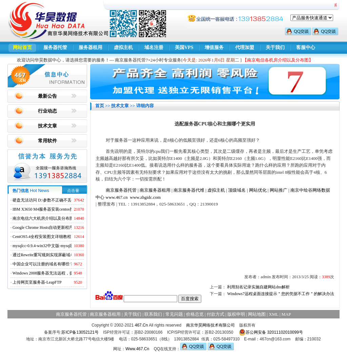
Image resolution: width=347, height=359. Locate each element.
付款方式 (215, 314)
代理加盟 (244, 47)
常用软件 (47, 140)
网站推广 (278, 190)
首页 (99, 105)
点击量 (73, 190)
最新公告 (47, 96)
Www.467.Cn (137, 348)
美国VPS (184, 47)
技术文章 (47, 125)
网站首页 (22, 47)
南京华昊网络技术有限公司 (210, 325)
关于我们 (275, 47)
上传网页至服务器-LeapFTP (37, 282)
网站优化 (258, 190)
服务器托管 (55, 47)
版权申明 (236, 314)
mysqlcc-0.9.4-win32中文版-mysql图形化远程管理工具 (60, 245)
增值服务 (214, 47)
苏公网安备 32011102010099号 (271, 332)
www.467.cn (116, 197)
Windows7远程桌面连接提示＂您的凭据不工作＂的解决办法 (280, 293)
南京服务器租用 (155, 190)
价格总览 (195, 314)
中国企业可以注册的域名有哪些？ (43, 264)
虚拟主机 (123, 47)
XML (273, 314)
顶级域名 (237, 190)
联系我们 (153, 314)
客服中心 (305, 47)
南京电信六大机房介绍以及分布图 (43, 218)
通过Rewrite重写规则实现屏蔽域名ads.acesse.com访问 (60, 255)
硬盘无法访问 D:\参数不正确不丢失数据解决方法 (56, 200)
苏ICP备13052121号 (79, 332)
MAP (286, 314)
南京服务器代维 (189, 190)
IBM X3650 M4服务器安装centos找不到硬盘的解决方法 (61, 209)
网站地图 (257, 314)
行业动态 (47, 111)
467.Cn (141, 325)
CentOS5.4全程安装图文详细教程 (42, 236)
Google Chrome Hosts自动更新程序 (43, 227)
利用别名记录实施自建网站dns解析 (258, 287)
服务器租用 (90, 47)
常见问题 (174, 314)
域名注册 (153, 47)
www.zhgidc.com (145, 197)
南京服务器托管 (121, 190)
